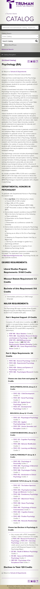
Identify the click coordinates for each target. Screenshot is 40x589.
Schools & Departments (18, 72)
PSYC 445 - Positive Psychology (24, 516)
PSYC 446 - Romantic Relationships (25, 521)
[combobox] (20, 27)
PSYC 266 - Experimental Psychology (21, 363)
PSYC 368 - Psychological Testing (24, 470)
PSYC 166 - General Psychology (19, 361)
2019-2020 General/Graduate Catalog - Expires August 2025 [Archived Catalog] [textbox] (20, 27)
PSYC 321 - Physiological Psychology (25, 418)
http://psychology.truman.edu (13, 255)
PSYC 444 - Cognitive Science (23, 512)
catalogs (11, 586)
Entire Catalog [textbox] (7, 36)
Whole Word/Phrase (10, 45)
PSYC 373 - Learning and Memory (24, 448)
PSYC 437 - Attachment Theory (23, 499)
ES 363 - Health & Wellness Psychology (24, 551)
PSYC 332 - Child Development (23, 393)
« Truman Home (11, 14)
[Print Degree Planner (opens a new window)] (29, 61)
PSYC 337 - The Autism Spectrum (24, 485)
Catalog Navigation (10, 55)
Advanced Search (7, 49)
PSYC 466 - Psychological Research (21, 372)
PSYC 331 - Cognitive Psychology (24, 439)
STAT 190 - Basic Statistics (17, 334)
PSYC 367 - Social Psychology (23, 398)
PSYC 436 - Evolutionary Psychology (25, 494)
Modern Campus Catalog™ (23, 588)
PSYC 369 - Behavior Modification (24, 444)
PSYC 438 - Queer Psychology (23, 503)
